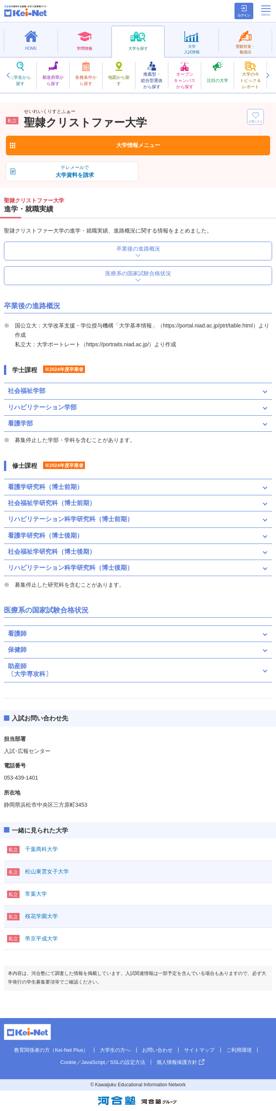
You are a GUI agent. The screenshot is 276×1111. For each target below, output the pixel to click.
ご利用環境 (239, 1050)
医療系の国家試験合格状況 (138, 273)
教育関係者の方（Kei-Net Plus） (51, 1050)
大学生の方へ (115, 1050)
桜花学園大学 (41, 916)
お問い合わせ (157, 1050)
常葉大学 (36, 894)
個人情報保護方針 (177, 1062)
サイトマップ (199, 1050)
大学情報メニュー (138, 145)
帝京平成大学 (41, 938)
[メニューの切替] (266, 10)
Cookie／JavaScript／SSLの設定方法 (102, 1062)
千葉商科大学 (41, 849)
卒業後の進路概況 (138, 248)
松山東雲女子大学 (47, 871)
